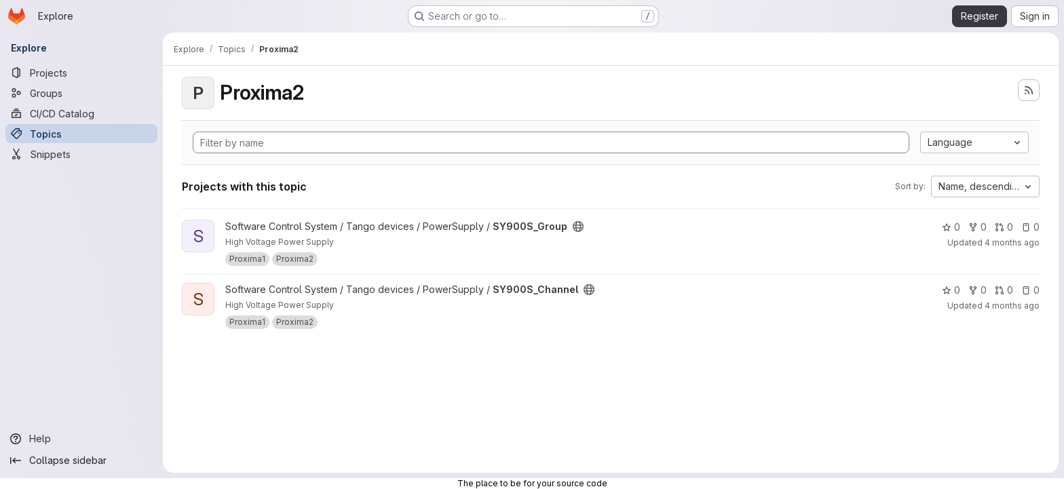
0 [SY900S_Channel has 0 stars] (951, 290)
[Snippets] (81, 153)
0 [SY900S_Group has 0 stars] (951, 227)
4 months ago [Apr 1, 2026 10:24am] (1012, 242)
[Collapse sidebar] (81, 460)
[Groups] (81, 92)
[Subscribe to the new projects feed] (1029, 90)
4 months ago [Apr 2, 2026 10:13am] (1012, 305)
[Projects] (81, 72)
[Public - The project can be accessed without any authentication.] (578, 226)
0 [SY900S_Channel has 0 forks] (977, 290)
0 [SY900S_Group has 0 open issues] (1030, 227)
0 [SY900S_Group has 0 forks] (977, 227)
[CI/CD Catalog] (81, 113)
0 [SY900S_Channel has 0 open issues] (1030, 290)
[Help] (81, 438)
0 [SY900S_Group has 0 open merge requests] (1004, 227)
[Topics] (81, 133)
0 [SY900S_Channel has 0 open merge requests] (1004, 290)
